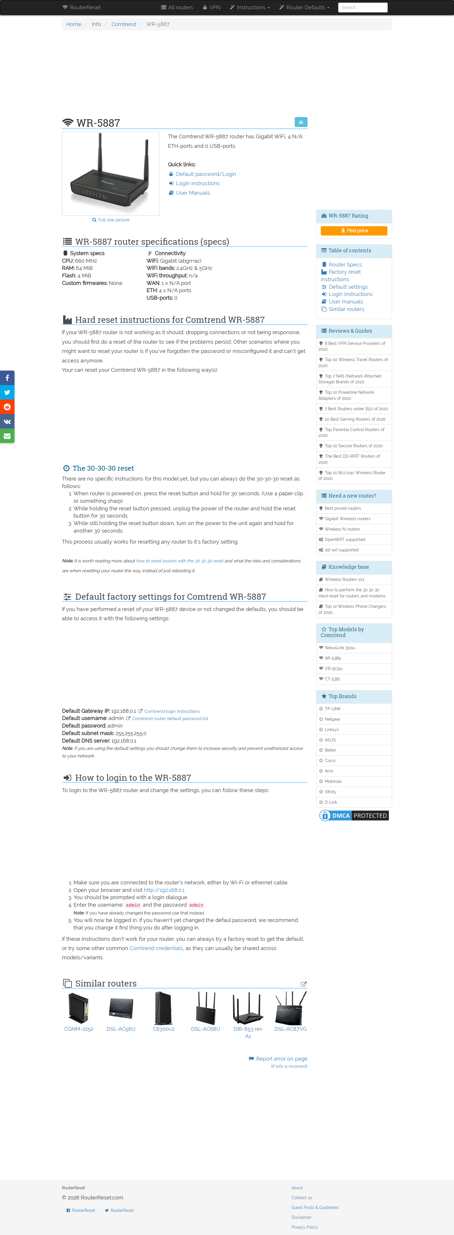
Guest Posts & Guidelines (315, 1207)
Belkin (327, 750)
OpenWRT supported (342, 539)
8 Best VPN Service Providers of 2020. (352, 346)
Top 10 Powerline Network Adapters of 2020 (346, 395)
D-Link (327, 802)
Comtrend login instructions (169, 711)
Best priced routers (339, 508)
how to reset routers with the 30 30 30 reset (179, 561)
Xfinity (327, 791)
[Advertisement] (184, 76)
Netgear (329, 719)
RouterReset (81, 7)
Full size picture (110, 219)
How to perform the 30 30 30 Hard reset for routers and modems (352, 592)
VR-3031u (330, 668)
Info (96, 24)
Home (73, 24)
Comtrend (123, 24)
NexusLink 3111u (336, 647)
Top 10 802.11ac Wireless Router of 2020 (352, 475)
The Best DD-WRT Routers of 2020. (349, 459)
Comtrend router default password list (166, 718)
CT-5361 (329, 678)
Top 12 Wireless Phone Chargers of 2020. (352, 609)
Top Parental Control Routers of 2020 (351, 432)
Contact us (302, 1197)
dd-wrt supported (338, 549)
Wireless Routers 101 (341, 579)
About (297, 1188)
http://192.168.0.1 (164, 890)
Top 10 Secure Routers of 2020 (350, 445)
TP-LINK (329, 708)
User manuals (342, 302)
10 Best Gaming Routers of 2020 (352, 419)
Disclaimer (302, 1217)
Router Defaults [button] (304, 7)
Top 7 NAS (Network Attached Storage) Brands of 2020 (350, 378)
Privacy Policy (305, 1227)
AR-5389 (329, 658)
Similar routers (342, 309)
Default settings (344, 287)
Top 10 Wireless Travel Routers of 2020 (353, 362)
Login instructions (194, 183)
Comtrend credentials (156, 948)
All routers (176, 7)
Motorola (330, 781)
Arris (326, 770)
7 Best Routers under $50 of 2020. (353, 408)
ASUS (327, 739)
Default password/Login (202, 174)
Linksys (328, 729)
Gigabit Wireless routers (344, 518)
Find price (354, 230)
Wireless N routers (339, 529)
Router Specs (341, 265)
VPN (211, 7)
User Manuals (189, 193)
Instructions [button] (249, 7)
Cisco (327, 760)
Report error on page (277, 1062)
